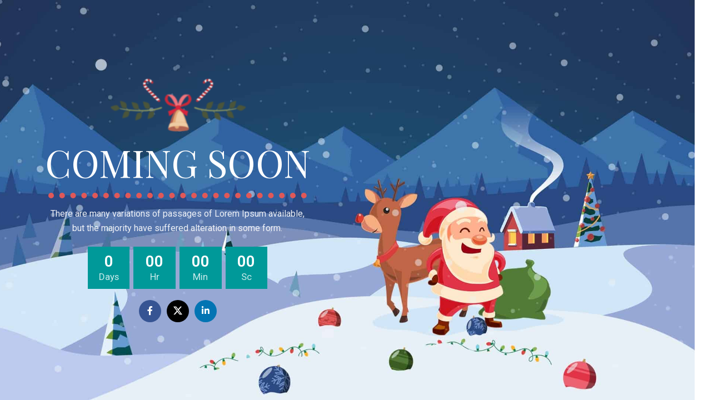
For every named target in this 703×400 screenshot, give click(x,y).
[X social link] (178, 311)
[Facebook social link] (150, 311)
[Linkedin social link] (206, 311)
